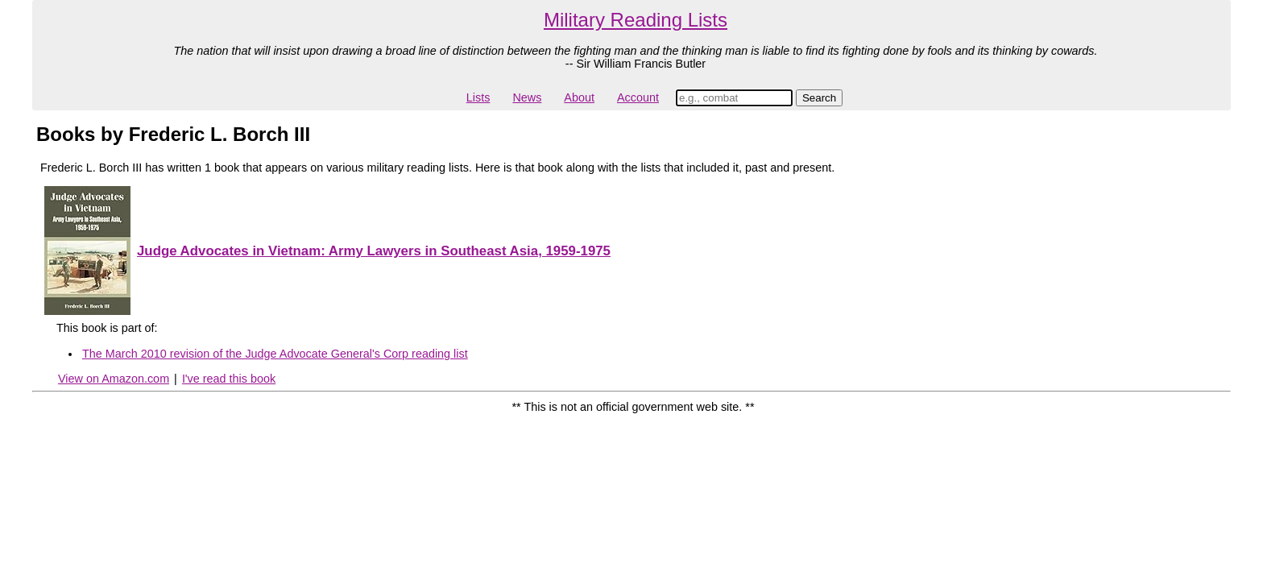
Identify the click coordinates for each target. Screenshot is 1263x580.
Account (638, 97)
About (579, 97)
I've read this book (228, 378)
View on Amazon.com (113, 378)
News (526, 97)
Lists (478, 97)
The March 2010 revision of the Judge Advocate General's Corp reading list (275, 353)
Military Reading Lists (635, 20)
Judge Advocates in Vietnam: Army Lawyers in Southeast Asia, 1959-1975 (374, 251)
